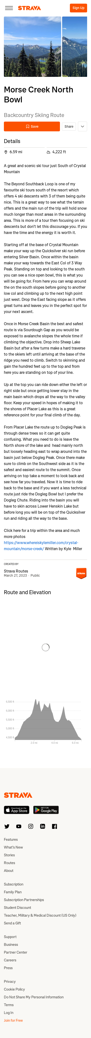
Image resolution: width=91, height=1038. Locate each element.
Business (11, 944)
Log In (8, 1012)
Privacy (10, 981)
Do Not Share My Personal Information (34, 997)
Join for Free (13, 1020)
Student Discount (17, 907)
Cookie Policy (14, 989)
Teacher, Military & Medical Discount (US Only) (40, 915)
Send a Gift (12, 923)
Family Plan (13, 892)
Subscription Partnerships (24, 899)
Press (8, 968)
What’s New (13, 847)
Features (11, 839)
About (8, 870)
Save (32, 126)
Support (10, 936)
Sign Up (78, 8)
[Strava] (29, 8)
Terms (9, 1004)
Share (69, 126)
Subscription (13, 884)
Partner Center (15, 952)
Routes (9, 862)
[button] (32, 47)
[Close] (9, 8)
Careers (10, 960)
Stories (9, 855)
